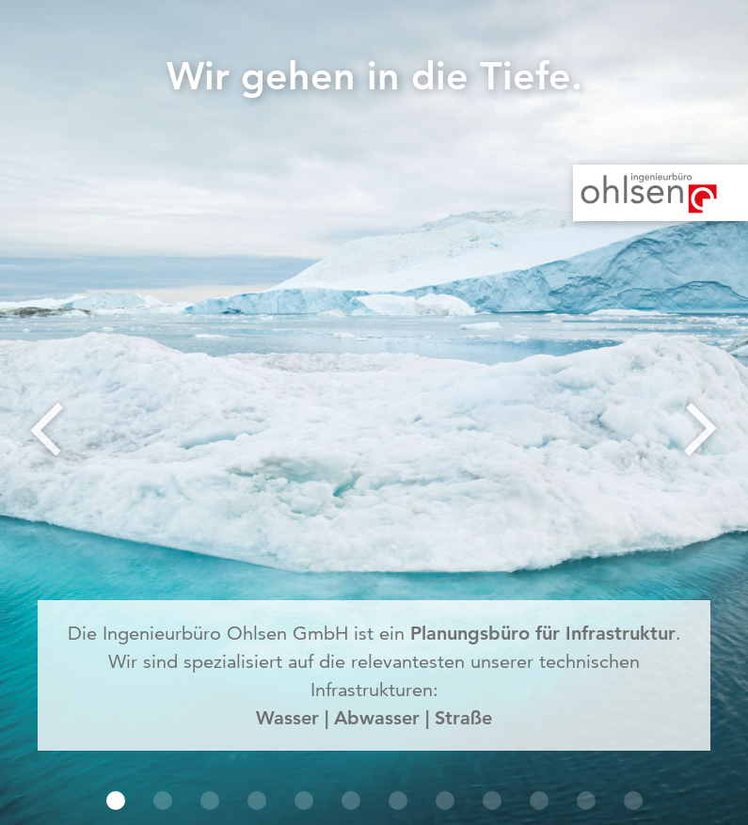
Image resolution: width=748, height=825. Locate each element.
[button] (115, 800)
